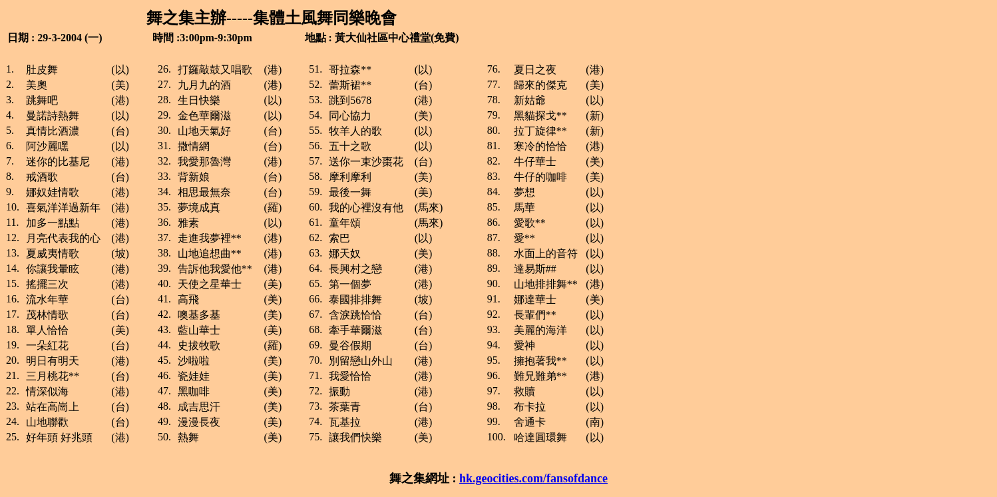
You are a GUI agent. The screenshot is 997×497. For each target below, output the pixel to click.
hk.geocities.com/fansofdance (533, 478)
